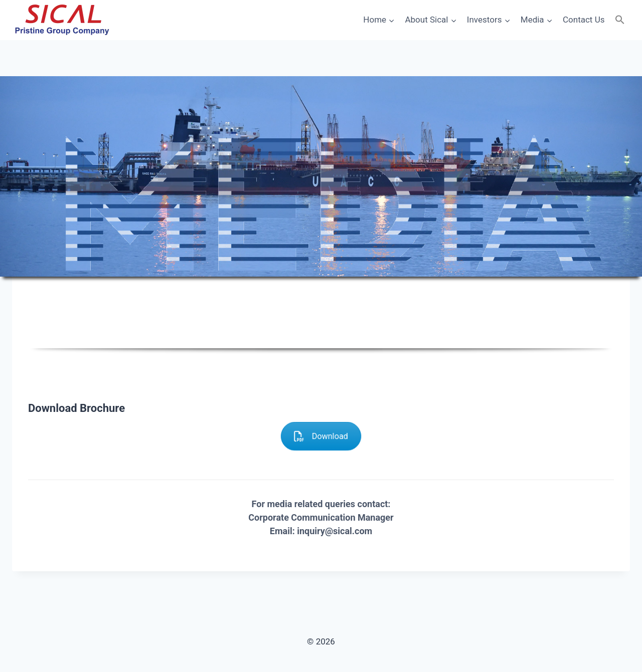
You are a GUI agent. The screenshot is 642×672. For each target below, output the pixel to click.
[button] (620, 20)
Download (321, 436)
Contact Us (583, 20)
